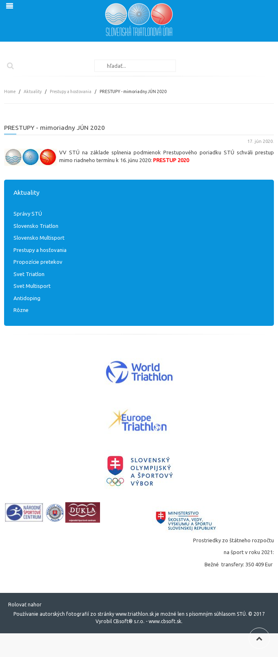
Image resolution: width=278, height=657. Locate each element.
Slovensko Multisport (38, 238)
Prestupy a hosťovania (70, 91)
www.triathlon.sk (134, 614)
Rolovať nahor (25, 604)
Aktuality (33, 91)
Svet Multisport (32, 286)
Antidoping (26, 298)
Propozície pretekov (37, 262)
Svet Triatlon (28, 274)
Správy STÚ (27, 213)
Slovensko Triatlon (35, 226)
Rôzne (21, 310)
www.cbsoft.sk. (165, 621)
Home (10, 91)
